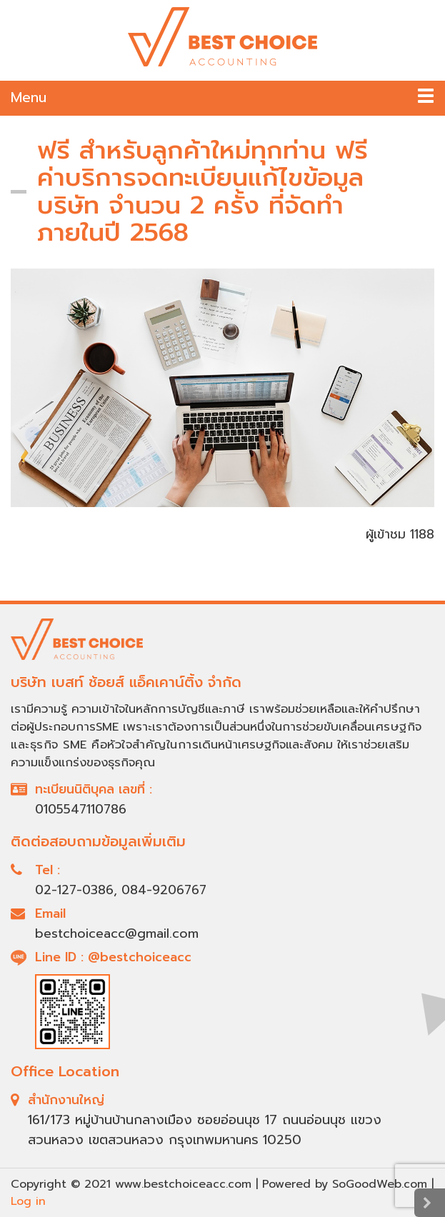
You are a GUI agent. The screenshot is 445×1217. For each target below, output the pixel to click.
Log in (28, 1201)
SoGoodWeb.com (379, 1184)
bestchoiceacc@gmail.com (117, 933)
